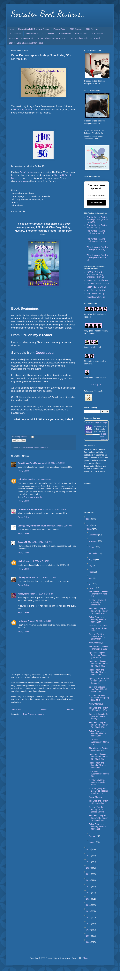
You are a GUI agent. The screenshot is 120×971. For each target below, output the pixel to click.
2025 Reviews (81, 34)
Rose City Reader (23, 109)
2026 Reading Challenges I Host (51, 38)
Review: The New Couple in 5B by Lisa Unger (97, 636)
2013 (88, 911)
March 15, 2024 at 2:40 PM (40, 542)
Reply (20, 471)
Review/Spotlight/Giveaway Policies (33, 29)
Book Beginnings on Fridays (29, 447)
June (91, 572)
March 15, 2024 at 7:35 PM (44, 577)
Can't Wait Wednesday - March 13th (99, 741)
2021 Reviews (15, 34)
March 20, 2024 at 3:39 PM (41, 621)
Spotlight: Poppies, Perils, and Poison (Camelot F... (98, 655)
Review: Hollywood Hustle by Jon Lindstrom (97, 602)
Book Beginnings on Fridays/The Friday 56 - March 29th (98, 610)
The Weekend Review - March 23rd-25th (98, 647)
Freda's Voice (26, 172)
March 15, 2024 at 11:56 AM (59, 526)
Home (11, 29)
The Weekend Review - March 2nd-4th (98, 802)
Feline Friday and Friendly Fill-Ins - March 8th (97, 765)
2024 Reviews (64, 34)
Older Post (70, 709)
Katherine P (23, 621)
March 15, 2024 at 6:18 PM (37, 561)
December (93, 535)
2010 (88, 930)
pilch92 (21, 561)
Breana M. (22, 542)
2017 (88, 886)
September (94, 553)
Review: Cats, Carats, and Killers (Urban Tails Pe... (98, 628)
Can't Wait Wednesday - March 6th (99, 773)
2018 (88, 880)
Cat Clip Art (96, 384)
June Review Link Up (96, 297)
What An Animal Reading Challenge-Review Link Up (97, 257)
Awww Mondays (96, 643)
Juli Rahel (22, 479)
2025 (88, 525)
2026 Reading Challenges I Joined (85, 38)
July (91, 566)
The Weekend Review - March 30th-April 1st (98, 593)
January (92, 842)
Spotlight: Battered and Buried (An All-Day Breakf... (98, 689)
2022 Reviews (32, 34)
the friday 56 (44, 447)
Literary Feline (24, 577)
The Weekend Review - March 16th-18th (98, 709)
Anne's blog (21, 181)
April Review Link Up (96, 290)
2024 (89, 529)
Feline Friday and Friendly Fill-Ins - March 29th (97, 619)
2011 (88, 923)
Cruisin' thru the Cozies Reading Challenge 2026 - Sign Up (97, 219)
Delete (26, 471)
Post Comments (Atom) (33, 714)
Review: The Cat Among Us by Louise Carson (96, 809)
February (93, 836)
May (91, 578)
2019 (88, 874)
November (93, 541)
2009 (88, 936)
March (92, 588)
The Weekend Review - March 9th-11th (98, 749)
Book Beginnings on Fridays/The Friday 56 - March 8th (98, 756)
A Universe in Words (33, 497)
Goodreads (44, 352)
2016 (88, 893)
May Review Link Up (96, 293)
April (91, 584)
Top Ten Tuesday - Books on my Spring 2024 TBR (99, 697)
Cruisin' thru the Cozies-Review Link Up (97, 226)
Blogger (86, 958)
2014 (88, 905)
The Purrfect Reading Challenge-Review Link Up (97, 241)
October (92, 547)
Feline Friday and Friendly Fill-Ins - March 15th (97, 733)
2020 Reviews (92, 29)
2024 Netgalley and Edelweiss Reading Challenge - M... (98, 790)
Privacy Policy (59, 29)
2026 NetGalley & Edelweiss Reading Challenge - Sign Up (95, 274)
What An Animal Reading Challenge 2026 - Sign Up (97, 249)
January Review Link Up (97, 280)
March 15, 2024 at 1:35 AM (53, 463)
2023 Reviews (48, 34)
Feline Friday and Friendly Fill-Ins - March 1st (97, 826)
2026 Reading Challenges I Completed (26, 43)
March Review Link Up (96, 287)
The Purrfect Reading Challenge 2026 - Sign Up (96, 233)
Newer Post (17, 709)
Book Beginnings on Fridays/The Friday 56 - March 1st (98, 817)
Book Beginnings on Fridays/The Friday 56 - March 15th (98, 724)
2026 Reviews (97, 34)
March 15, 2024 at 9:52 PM (41, 594)
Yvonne (96, 426)
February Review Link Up (98, 284)
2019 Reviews (76, 29)
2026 (88, 519)
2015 (88, 899)
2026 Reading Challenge (96, 422)
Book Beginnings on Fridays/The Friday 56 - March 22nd (98, 663)
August (92, 559)
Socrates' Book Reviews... (48, 14)
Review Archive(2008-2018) (21, 38)
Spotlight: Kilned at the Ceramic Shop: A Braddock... (99, 680)
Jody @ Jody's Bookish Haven (32, 526)
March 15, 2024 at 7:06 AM (54, 509)
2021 (88, 862)
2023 (88, 849)
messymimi (23, 594)
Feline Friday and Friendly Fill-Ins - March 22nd (97, 672)
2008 (88, 942)
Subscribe (96, 202)
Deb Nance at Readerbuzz (30, 509)
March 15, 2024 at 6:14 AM (39, 479)
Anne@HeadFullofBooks (29, 463)
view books (104, 439)
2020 (88, 868)
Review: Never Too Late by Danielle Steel (97, 782)
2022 (88, 855)
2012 (88, 917)
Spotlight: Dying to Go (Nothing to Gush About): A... (98, 716)
